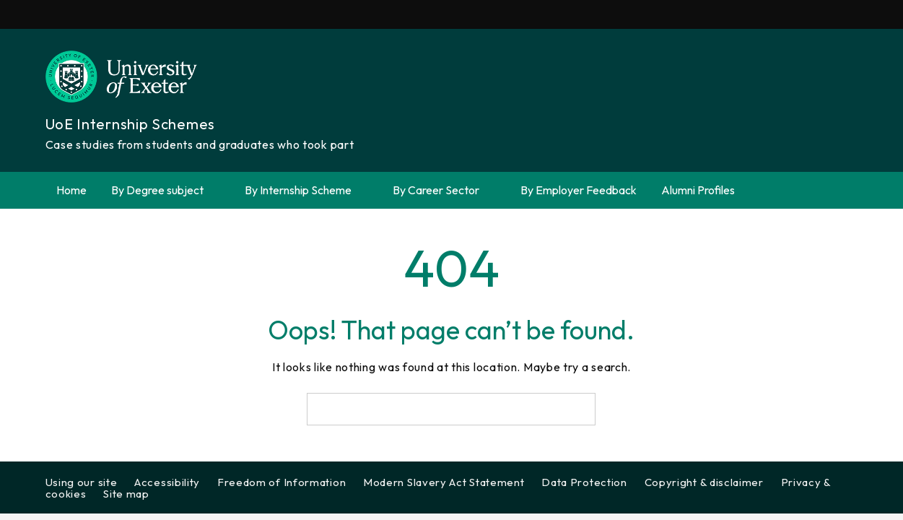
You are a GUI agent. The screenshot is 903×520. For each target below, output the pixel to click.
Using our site (81, 482)
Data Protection (584, 482)
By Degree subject (165, 190)
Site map (126, 493)
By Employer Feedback (578, 190)
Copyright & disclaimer (704, 482)
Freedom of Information (281, 482)
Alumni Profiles (698, 190)
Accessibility (167, 482)
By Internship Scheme (306, 190)
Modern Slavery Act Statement (444, 482)
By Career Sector (444, 190)
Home (71, 190)
